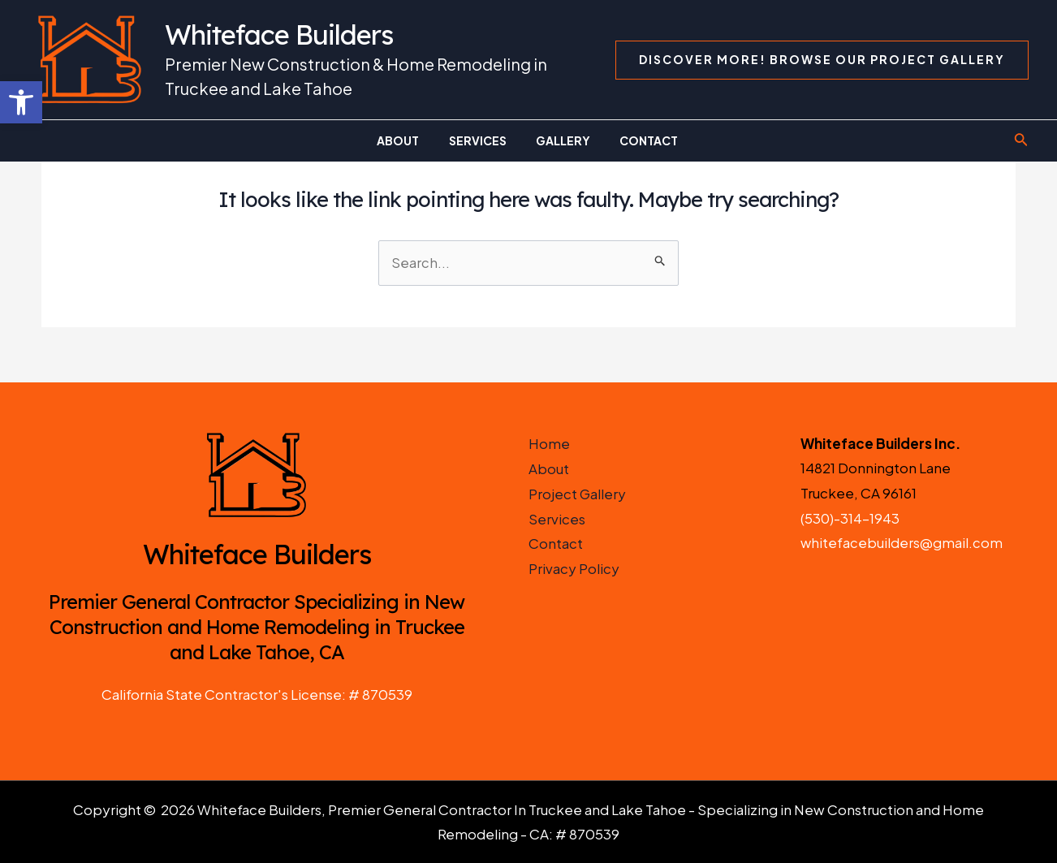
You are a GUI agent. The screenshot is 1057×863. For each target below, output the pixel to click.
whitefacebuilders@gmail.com (901, 543)
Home (549, 443)
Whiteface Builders (279, 34)
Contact (555, 543)
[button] (21, 102)
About (548, 468)
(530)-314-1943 (850, 518)
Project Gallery (577, 493)
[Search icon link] (1021, 141)
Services (556, 518)
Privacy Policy (573, 567)
